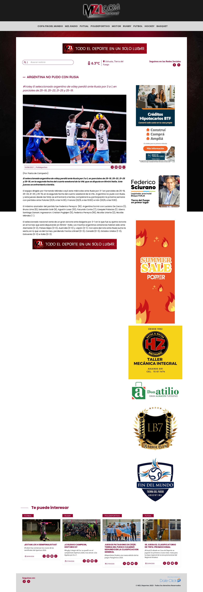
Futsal (84, 26)
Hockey (149, 26)
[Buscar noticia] (51, 62)
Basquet (162, 26)
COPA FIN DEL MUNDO (50, 26)
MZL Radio (71, 26)
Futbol (138, 26)
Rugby (127, 26)
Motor (116, 26)
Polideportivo (100, 26)
